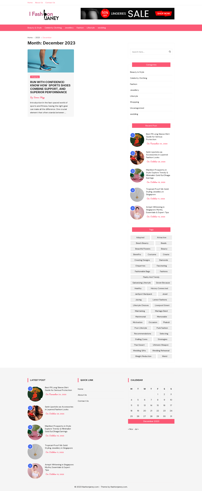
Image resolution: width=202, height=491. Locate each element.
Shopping (34, 77)
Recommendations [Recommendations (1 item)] (142, 333)
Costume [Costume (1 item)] (152, 254)
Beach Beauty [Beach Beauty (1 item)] (142, 243)
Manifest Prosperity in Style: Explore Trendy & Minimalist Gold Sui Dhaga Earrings (158, 174)
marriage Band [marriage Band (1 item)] (161, 311)
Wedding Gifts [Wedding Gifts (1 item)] (139, 350)
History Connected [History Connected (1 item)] (159, 288)
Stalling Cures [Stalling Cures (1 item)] (141, 339)
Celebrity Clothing (53, 27)
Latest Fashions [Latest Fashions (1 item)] (160, 299)
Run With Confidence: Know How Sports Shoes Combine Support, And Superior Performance (50, 87)
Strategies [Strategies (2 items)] (162, 339)
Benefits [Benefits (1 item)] (137, 254)
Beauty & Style (35, 27)
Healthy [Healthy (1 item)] (138, 288)
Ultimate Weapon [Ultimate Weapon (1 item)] (161, 345)
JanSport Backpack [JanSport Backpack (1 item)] (143, 294)
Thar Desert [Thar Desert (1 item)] (139, 345)
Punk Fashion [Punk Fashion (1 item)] (162, 328)
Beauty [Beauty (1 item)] (164, 249)
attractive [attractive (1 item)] (161, 237)
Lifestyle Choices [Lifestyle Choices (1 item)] (141, 305)
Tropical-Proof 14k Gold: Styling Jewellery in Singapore (157, 192)
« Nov (130, 429)
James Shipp (39, 97)
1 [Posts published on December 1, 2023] (157, 394)
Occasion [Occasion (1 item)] (153, 322)
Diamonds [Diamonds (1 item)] (163, 260)
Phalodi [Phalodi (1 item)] (166, 322)
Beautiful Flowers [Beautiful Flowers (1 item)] (142, 249)
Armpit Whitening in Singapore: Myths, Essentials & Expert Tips (157, 210)
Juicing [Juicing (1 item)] (139, 299)
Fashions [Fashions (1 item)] (164, 271)
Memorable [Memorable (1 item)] (162, 316)
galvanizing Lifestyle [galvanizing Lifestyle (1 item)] (142, 282)
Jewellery (69, 27)
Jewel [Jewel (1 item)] (164, 294)
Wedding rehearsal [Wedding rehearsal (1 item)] (160, 350)
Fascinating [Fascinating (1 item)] (162, 266)
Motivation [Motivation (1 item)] (137, 322)
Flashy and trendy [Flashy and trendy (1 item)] (151, 277)
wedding (102, 27)
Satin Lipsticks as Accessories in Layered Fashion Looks (157, 155)
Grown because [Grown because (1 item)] (163, 282)
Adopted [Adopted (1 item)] (140, 237)
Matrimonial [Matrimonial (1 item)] (141, 316)
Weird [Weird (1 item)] (164, 356)
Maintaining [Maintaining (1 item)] (140, 311)
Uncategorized (137, 108)
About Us (39, 2)
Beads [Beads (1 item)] (163, 243)
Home (30, 2)
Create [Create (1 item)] (166, 254)
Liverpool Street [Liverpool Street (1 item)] (162, 305)
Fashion (80, 27)
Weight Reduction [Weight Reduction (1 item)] (143, 356)
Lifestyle (91, 27)
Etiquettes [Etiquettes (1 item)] (140, 266)
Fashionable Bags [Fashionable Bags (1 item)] (142, 271)
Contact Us (50, 2)
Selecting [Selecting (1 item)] (164, 333)
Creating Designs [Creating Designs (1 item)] (142, 260)
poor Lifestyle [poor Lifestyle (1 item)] (141, 328)
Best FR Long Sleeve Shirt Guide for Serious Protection (158, 137)
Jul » (137, 429)
